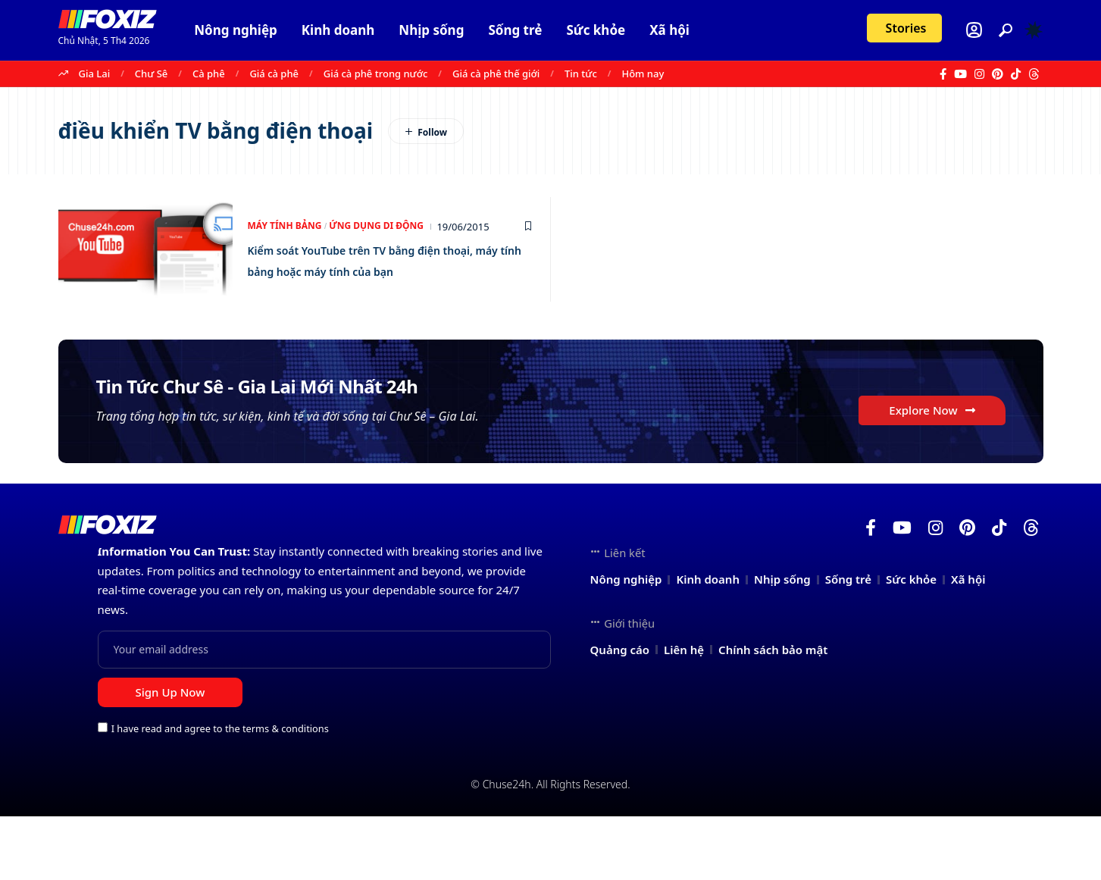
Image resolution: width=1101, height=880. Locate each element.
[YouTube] (960, 74)
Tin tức (581, 73)
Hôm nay (642, 73)
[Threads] (1033, 74)
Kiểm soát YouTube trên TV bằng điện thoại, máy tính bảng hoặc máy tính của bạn (385, 259)
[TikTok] (1015, 74)
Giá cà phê (274, 73)
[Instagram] (979, 74)
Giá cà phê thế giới (496, 73)
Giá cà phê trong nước (376, 73)
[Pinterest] (997, 74)
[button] (1005, 30)
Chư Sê (151, 73)
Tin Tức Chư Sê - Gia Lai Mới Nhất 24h (351, 408)
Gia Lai (95, 73)
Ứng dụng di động (387, 216)
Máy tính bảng (288, 216)
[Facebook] (943, 74)
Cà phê (208, 73)
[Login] (974, 29)
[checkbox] (103, 791)
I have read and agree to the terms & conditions (220, 792)
